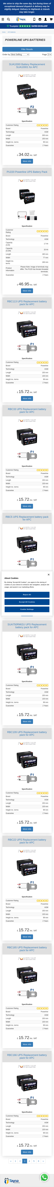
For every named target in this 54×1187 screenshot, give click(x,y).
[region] (27, 593)
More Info (27, 161)
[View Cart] (51, 19)
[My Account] (45, 19)
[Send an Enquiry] (40, 19)
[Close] (49, 575)
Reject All (27, 594)
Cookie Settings (27, 609)
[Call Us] (34, 19)
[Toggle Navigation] (3, 19)
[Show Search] (8, 19)
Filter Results (27, 49)
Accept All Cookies (27, 602)
